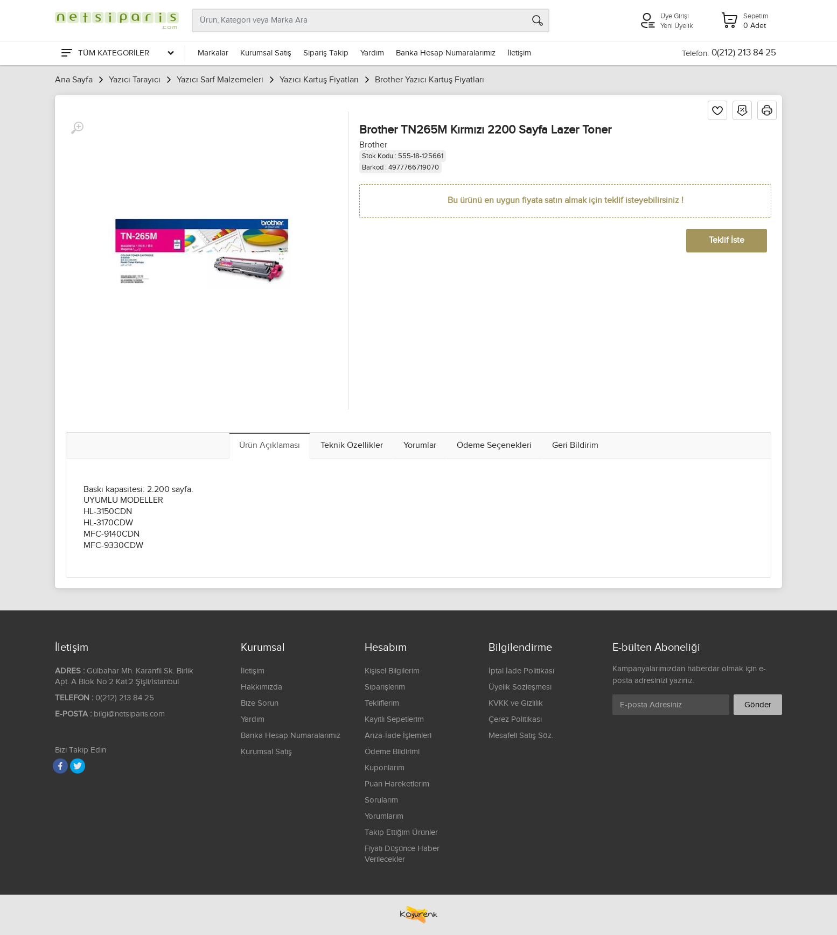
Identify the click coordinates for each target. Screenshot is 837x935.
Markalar (213, 53)
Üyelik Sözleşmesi (520, 687)
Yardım (372, 53)
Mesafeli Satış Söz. (521, 735)
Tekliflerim (382, 703)
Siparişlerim (385, 687)
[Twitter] (77, 766)
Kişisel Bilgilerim (392, 671)
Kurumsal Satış (265, 53)
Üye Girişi (674, 16)
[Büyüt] (77, 128)
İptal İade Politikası (521, 671)
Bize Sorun (259, 703)
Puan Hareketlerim (397, 784)
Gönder (757, 704)
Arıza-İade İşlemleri (398, 735)
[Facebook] (60, 766)
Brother (373, 145)
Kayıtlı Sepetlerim (394, 719)
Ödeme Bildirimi (392, 751)
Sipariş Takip (325, 53)
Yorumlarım (384, 816)
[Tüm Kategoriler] (117, 53)
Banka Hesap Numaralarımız (446, 53)
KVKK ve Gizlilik (516, 703)
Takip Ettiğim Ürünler (401, 832)
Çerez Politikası (515, 719)
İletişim (519, 53)
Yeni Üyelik (676, 26)
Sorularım (381, 800)
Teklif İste (726, 240)
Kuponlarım (384, 767)
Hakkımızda (261, 687)
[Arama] (537, 20)
